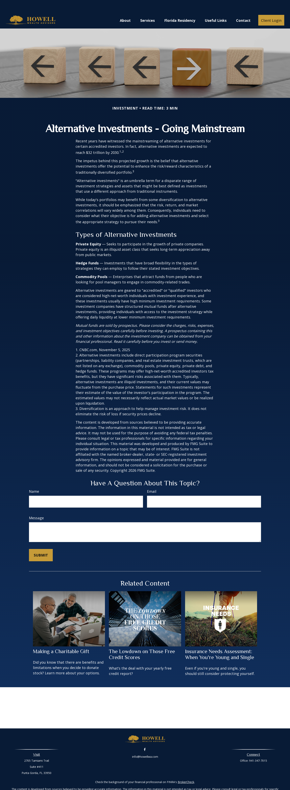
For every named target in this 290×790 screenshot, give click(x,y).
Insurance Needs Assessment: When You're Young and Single (219, 642)
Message (36, 506)
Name (34, 479)
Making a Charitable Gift (61, 639)
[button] (125, 8)
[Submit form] (41, 543)
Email (151, 479)
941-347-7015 (258, 749)
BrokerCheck (186, 770)
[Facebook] (144, 737)
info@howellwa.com (145, 745)
